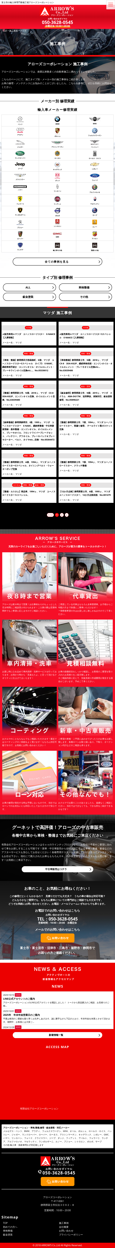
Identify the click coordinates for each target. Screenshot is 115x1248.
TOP (5, 1223)
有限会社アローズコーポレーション (39, 1108)
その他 (84, 297)
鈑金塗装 (28, 297)
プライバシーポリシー (71, 1234)
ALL (28, 287)
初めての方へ (10, 1227)
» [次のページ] (66, 514)
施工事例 (64, 1223)
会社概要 (64, 1227)
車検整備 (84, 287)
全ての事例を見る (57, 261)
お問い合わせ (66, 1230)
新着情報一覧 (56, 1035)
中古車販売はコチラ (56, 869)
